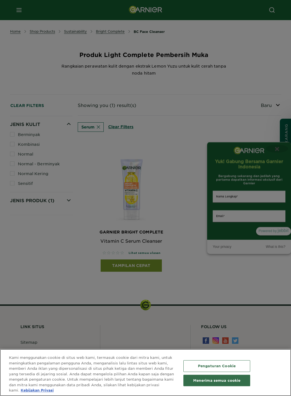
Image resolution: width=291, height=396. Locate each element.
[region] (145, 372)
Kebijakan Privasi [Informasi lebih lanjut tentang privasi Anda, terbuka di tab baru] (37, 390)
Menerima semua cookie (217, 380)
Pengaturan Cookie (217, 366)
